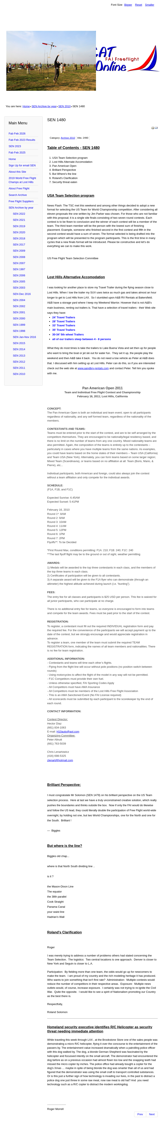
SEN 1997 (19, 269)
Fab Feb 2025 (17, 152)
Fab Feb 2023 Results (22, 139)
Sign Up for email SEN (22, 165)
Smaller (149, 4)
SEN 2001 (19, 312)
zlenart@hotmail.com (60, 760)
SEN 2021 (19, 219)
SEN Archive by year (44, 106)
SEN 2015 (19, 343)
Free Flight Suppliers (21, 201)
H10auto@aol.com (68, 731)
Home (26, 106)
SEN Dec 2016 (22, 294)
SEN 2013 (19, 355)
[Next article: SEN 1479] (152, 1114)
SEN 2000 (19, 318)
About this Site (17, 171)
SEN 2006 (19, 275)
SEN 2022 (19, 213)
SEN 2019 (19, 226)
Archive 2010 (68, 138)
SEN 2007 (19, 263)
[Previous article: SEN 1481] (140, 1114)
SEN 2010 (64, 106)
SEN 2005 (19, 281)
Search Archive (18, 195)
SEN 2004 (19, 300)
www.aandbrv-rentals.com (93, 368)
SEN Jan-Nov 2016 (24, 337)
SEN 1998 (19, 330)
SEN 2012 (19, 361)
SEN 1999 (19, 324)
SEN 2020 (19, 232)
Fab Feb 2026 (17, 133)
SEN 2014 (19, 349)
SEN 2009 (19, 250)
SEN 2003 (19, 287)
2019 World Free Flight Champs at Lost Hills (22, 180)
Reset (138, 4)
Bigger (128, 4)
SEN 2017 (19, 244)
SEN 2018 (19, 238)
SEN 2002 (19, 306)
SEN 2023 (15, 146)
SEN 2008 (19, 257)
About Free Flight (19, 188)
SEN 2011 (19, 367)
